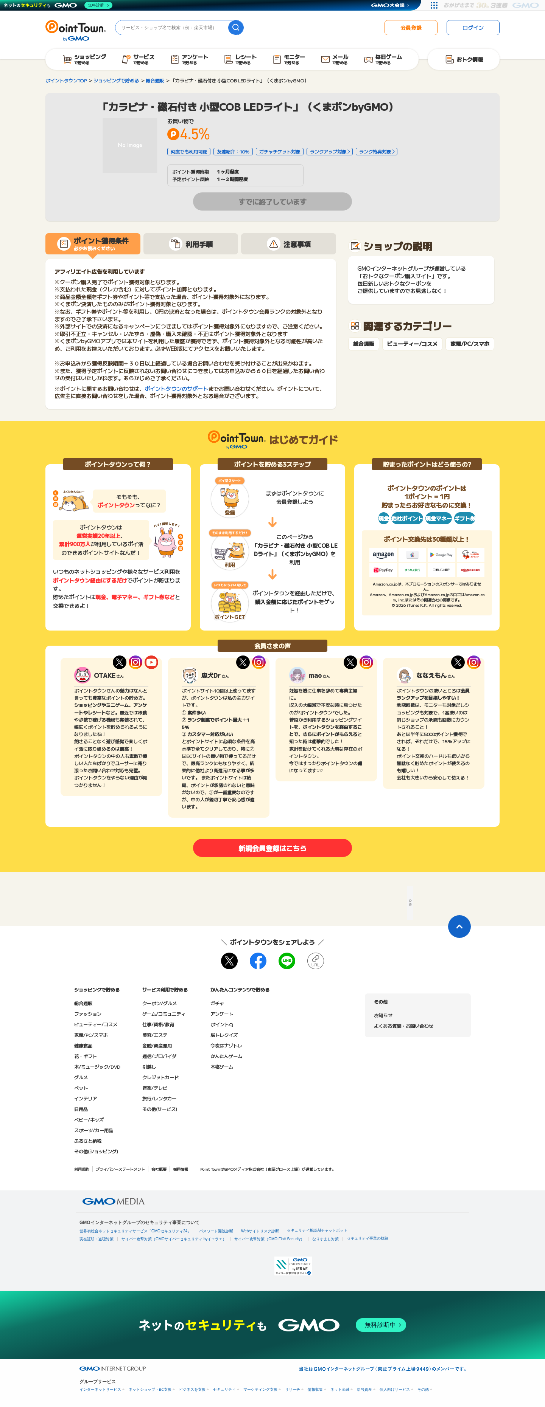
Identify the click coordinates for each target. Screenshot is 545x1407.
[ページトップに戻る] (459, 926)
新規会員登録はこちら (272, 848)
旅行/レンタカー (159, 1098)
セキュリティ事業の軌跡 (367, 1238)
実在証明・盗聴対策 (96, 1239)
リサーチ (292, 1389)
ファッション (87, 1013)
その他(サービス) (159, 1109)
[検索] (235, 27)
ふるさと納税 (87, 1140)
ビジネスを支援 (192, 1389)
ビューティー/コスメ (412, 344)
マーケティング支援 (260, 1389)
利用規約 (81, 1169)
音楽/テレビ (154, 1088)
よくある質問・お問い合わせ (403, 1026)
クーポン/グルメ (159, 1003)
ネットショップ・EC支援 (150, 1389)
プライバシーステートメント (120, 1169)
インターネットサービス (100, 1389)
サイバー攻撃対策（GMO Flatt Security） (269, 1239)
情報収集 (315, 1389)
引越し (149, 1066)
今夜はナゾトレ (226, 1045)
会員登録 (411, 27)
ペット (81, 1088)
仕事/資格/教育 (158, 1024)
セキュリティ (224, 1389)
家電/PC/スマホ (469, 344)
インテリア (85, 1098)
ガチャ (217, 1003)
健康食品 (83, 1045)
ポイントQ (221, 1024)
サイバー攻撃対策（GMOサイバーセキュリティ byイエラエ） (173, 1239)
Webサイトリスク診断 (260, 1231)
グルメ (81, 1077)
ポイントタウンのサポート (176, 388)
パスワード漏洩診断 (216, 1231)
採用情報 (180, 1169)
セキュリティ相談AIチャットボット (317, 1230)
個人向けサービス (395, 1389)
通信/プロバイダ (159, 1056)
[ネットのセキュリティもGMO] (58, 5)
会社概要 (159, 1169)
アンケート (221, 1013)
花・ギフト (85, 1056)
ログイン (473, 27)
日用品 (81, 1109)
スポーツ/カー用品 (93, 1130)
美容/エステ (154, 1035)
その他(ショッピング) (96, 1151)
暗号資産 (364, 1389)
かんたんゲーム (226, 1056)
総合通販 (363, 344)
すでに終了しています (272, 201)
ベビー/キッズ (89, 1119)
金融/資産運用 (157, 1045)
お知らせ (383, 1015)
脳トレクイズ (224, 1035)
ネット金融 (339, 1389)
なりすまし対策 (325, 1239)
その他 (423, 1389)
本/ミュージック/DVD (97, 1066)
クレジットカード (160, 1077)
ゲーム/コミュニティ (163, 1013)
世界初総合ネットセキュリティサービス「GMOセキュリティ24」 (135, 1231)
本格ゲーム (221, 1066)
